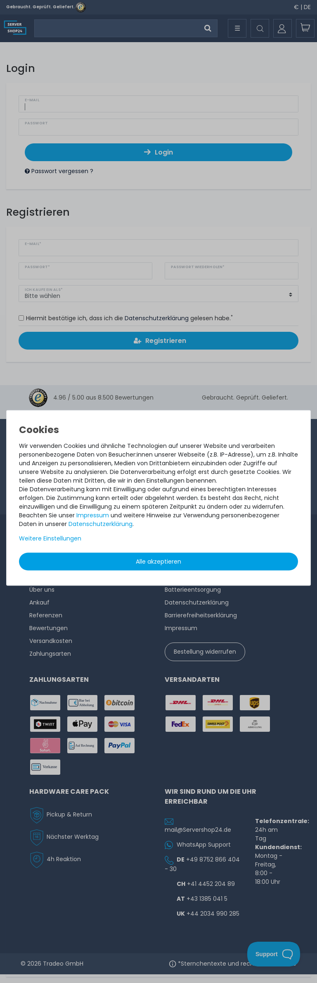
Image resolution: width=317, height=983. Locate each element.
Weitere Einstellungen (50, 538)
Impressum (92, 515)
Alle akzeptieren (158, 561)
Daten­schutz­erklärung (100, 523)
